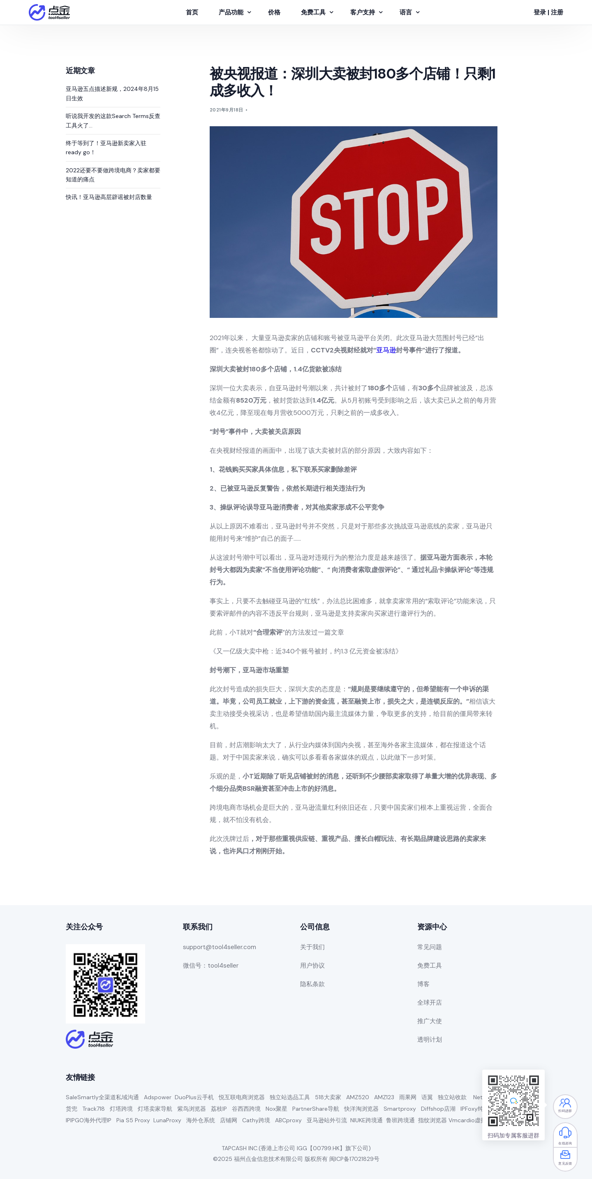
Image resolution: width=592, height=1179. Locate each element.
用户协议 (312, 965)
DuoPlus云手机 (194, 1097)
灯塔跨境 (121, 1108)
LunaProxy (167, 1120)
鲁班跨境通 (400, 1120)
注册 (557, 12)
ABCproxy (288, 1120)
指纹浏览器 (432, 1120)
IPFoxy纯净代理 (480, 1108)
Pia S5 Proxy (133, 1120)
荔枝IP (219, 1108)
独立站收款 (452, 1097)
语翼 (427, 1097)
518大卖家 (328, 1097)
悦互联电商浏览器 (242, 1097)
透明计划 (429, 1039)
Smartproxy (400, 1108)
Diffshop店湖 (438, 1108)
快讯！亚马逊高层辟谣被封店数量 (109, 197)
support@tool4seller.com (219, 947)
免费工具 (429, 965)
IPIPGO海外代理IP (88, 1120)
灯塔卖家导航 (155, 1108)
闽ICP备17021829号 (354, 1159)
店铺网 (228, 1120)
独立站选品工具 (290, 1097)
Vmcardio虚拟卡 (470, 1120)
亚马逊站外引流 (327, 1120)
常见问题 (429, 947)
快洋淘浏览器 (361, 1108)
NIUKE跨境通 (366, 1120)
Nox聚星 (276, 1108)
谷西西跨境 (246, 1108)
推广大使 (429, 1021)
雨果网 (407, 1097)
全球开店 (429, 1002)
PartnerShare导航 (315, 1108)
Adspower (157, 1097)
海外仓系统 (200, 1120)
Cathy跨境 (256, 1120)
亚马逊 (386, 350)
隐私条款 (312, 984)
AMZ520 (357, 1097)
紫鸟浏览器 (191, 1108)
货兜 (71, 1108)
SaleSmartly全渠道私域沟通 (102, 1097)
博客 (423, 984)
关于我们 (312, 947)
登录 (540, 12)
